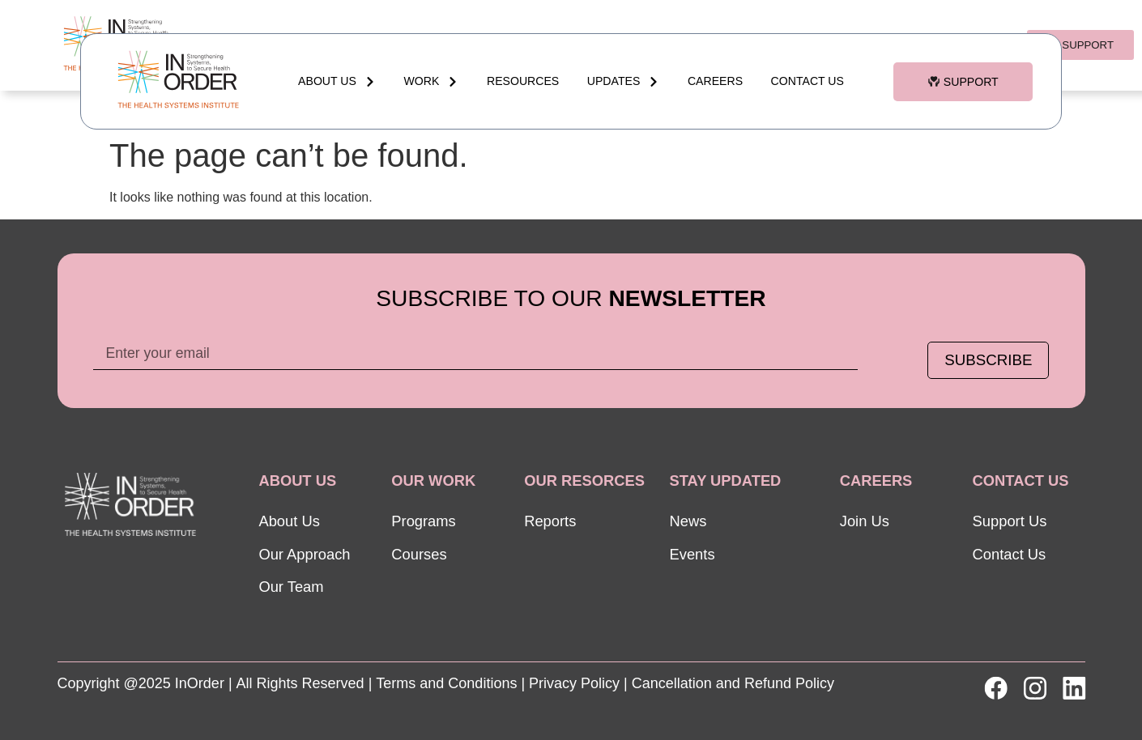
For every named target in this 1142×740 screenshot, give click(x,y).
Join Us (864, 520)
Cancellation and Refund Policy (733, 683)
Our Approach (304, 554)
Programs (423, 520)
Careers (715, 80)
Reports (550, 520)
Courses (418, 554)
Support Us (1010, 520)
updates (623, 82)
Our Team (290, 586)
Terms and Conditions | (450, 683)
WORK (431, 82)
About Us (337, 82)
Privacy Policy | (578, 683)
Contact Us (807, 80)
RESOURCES (523, 80)
